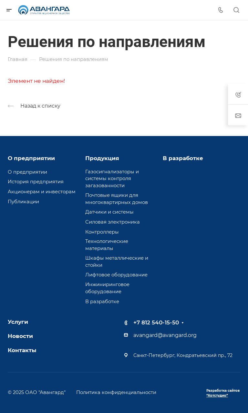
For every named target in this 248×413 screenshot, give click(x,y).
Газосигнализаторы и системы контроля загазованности (112, 178)
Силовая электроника (112, 222)
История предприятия (36, 182)
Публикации (23, 202)
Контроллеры (102, 232)
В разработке (102, 301)
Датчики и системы (109, 212)
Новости (20, 336)
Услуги (18, 322)
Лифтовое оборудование (116, 275)
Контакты (22, 350)
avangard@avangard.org (165, 335)
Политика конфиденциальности (116, 392)
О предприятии (31, 158)
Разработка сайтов (223, 393)
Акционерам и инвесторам (42, 192)
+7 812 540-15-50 (156, 322)
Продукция (102, 158)
